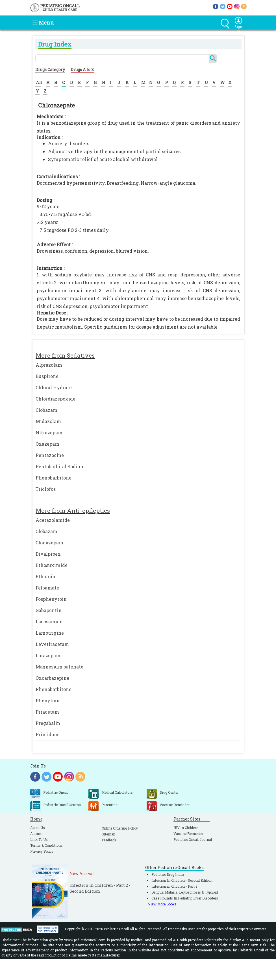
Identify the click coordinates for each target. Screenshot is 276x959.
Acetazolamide (53, 520)
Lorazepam (48, 655)
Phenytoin (48, 700)
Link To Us (39, 839)
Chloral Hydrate (54, 387)
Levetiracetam (52, 644)
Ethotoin (45, 576)
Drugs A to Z (82, 69)
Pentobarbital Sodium (60, 466)
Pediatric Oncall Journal (192, 839)
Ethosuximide (52, 565)
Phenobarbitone (53, 478)
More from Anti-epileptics (73, 510)
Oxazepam (47, 444)
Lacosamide (49, 621)
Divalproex (48, 554)
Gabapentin (49, 610)
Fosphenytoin (51, 599)
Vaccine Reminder (188, 833)
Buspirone (47, 376)
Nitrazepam (49, 432)
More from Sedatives (65, 355)
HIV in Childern (185, 827)
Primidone (48, 734)
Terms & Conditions (46, 845)
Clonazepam (49, 543)
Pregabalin (48, 723)
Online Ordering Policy (120, 828)
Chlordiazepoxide (55, 399)
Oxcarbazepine (52, 678)
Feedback (109, 840)
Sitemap (108, 834)
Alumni (36, 833)
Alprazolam (49, 365)
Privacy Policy (41, 851)
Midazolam (48, 421)
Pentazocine (50, 455)
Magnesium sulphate (59, 667)
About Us (37, 827)
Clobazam (46, 410)
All (39, 82)
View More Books (162, 904)
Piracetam (47, 712)
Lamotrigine (50, 633)
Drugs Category (50, 69)
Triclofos (46, 489)
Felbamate (47, 588)
